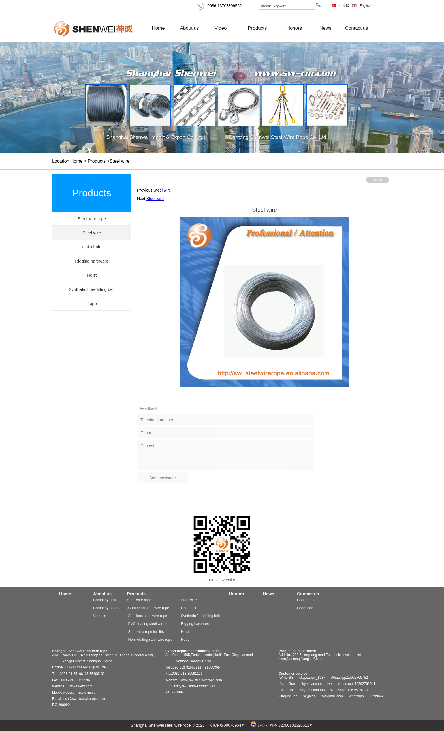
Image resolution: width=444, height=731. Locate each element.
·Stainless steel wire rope (147, 616)
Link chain (189, 608)
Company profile (106, 600)
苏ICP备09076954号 (227, 725)
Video (221, 28)
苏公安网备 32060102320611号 (282, 725)
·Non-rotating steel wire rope (149, 639)
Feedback (305, 608)
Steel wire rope (139, 600)
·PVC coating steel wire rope (149, 624)
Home (158, 28)
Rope (185, 639)
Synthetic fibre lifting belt (200, 616)
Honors (294, 28)
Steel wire (162, 190)
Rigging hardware (195, 624)
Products (257, 28)
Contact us (356, 28)
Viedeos (99, 616)
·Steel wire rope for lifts (145, 631)
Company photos (106, 608)
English (365, 6)
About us (189, 28)
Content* (225, 455)
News (325, 28)
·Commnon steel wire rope (148, 608)
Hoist (185, 631)
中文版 (344, 6)
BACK (378, 180)
